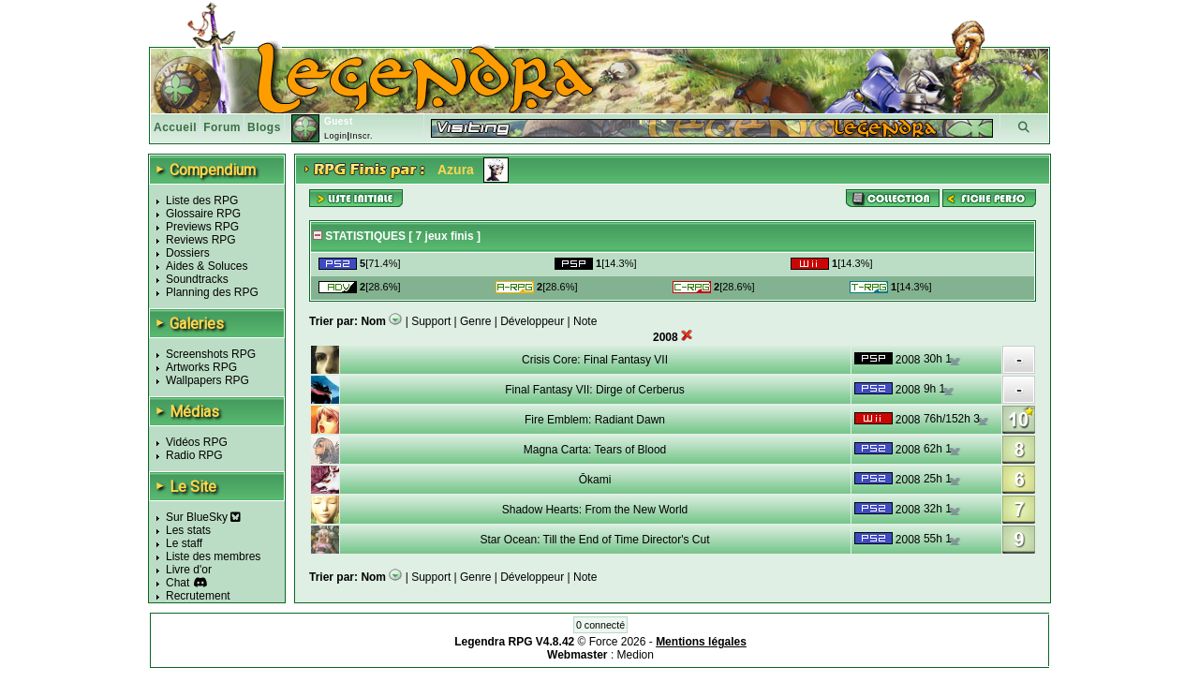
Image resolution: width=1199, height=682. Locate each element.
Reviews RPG (201, 239)
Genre (475, 321)
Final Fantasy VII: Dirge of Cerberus (594, 389)
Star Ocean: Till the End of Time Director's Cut (594, 539)
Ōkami (595, 479)
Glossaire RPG (203, 213)
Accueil (175, 127)
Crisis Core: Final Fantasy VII (595, 359)
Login (336, 136)
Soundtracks (197, 279)
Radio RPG (194, 455)
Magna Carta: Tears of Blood (595, 449)
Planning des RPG (212, 292)
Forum (222, 127)
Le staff (184, 543)
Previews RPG (202, 226)
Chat (177, 582)
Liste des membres (213, 556)
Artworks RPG (201, 367)
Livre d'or (189, 569)
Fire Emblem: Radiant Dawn (595, 419)
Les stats (188, 530)
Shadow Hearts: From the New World (595, 509)
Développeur (532, 321)
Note (585, 321)
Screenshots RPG (211, 354)
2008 (908, 359)
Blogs (264, 127)
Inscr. (361, 136)
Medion (635, 654)
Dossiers (188, 252)
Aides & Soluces (206, 266)
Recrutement (198, 595)
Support (431, 321)
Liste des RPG (202, 200)
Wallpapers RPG (207, 380)
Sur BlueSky (203, 517)
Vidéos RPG (197, 442)
